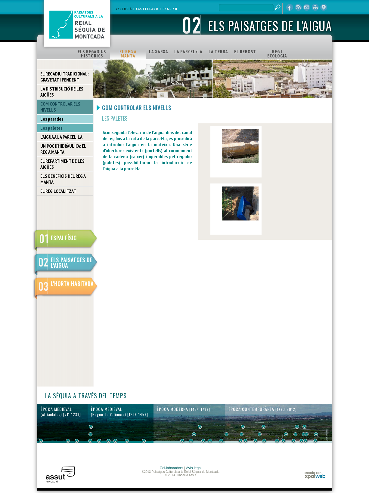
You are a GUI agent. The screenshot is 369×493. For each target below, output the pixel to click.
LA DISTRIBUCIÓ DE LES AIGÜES (61, 92)
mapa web (315, 7)
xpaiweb (315, 475)
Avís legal (194, 468)
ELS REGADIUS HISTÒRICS (92, 54)
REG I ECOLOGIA (277, 54)
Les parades (51, 119)
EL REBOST (245, 51)
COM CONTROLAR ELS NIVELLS (60, 107)
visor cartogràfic (323, 7)
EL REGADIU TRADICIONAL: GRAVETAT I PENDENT (64, 77)
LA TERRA (218, 51)
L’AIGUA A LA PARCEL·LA (61, 137)
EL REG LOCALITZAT (58, 191)
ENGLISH (170, 9)
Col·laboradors (171, 468)
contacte (306, 7)
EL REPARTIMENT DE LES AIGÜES (62, 164)
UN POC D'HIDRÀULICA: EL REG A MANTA (63, 149)
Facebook (289, 7)
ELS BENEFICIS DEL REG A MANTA (63, 179)
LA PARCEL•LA (188, 51)
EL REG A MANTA (128, 54)
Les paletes (51, 128)
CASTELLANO (147, 9)
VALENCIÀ (124, 9)
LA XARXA (158, 51)
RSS (298, 7)
